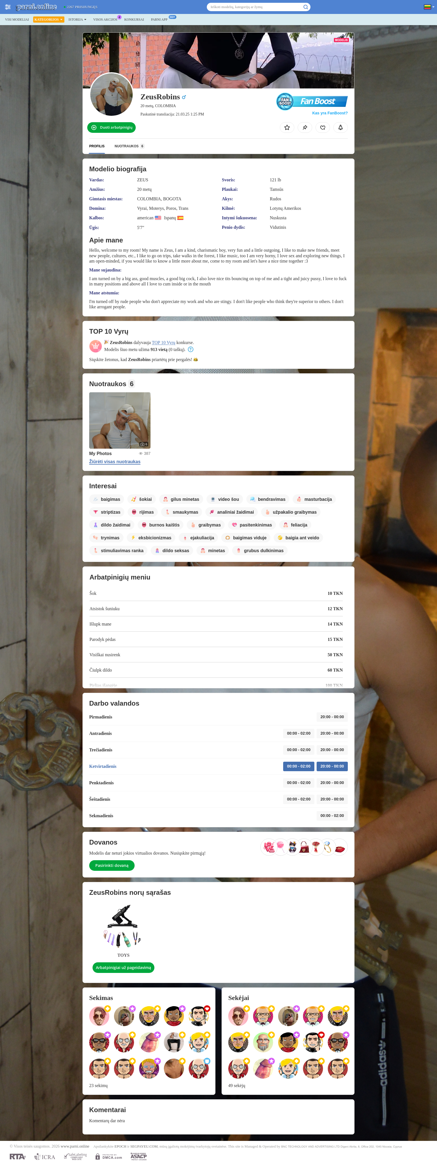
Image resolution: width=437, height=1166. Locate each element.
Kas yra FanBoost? (330, 113)
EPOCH (120, 1146)
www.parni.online (75, 1146)
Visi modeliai (17, 19)
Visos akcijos (106, 18)
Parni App (160, 18)
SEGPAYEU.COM (144, 1146)
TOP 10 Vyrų (163, 342)
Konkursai (134, 19)
